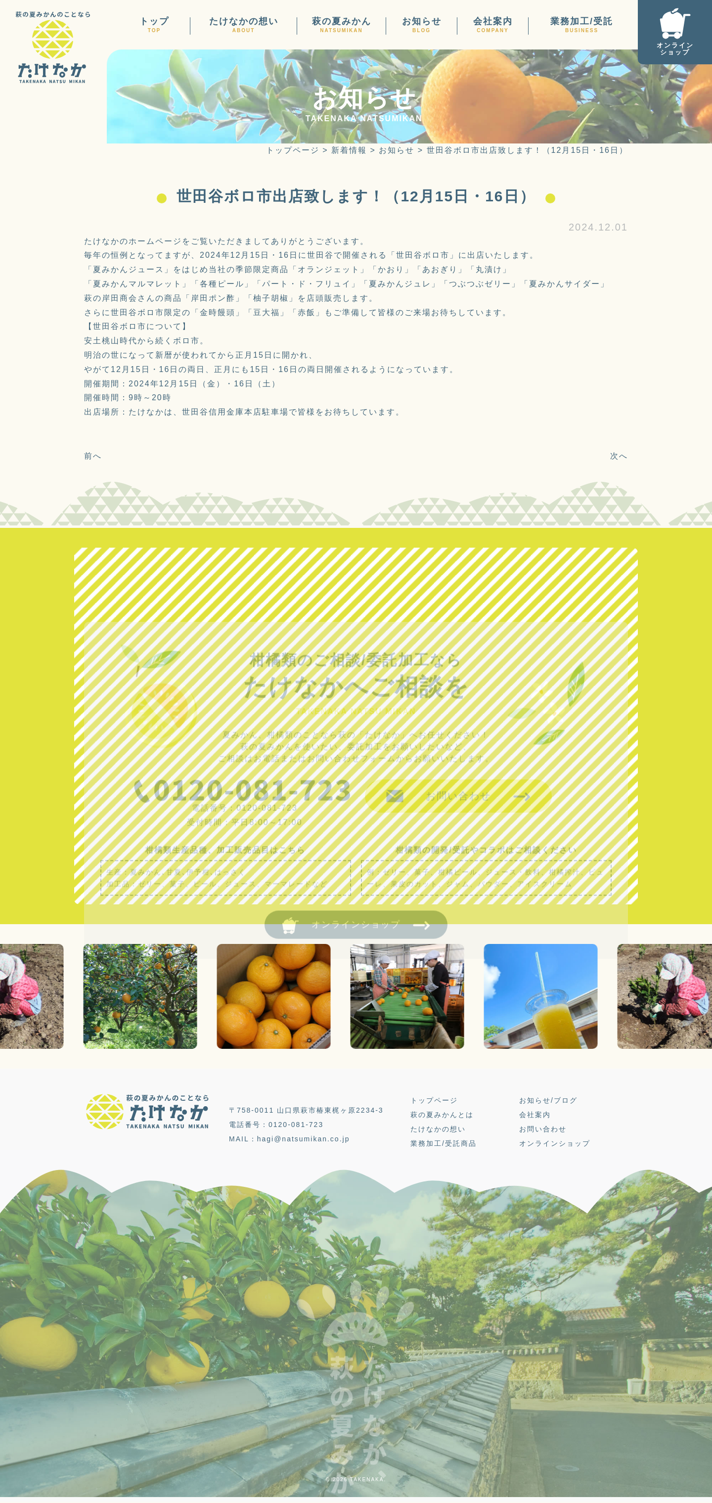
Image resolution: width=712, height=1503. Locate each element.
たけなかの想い (438, 1129)
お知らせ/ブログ (548, 1101)
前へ (93, 456)
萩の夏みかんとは (442, 1115)
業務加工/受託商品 (443, 1144)
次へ (619, 456)
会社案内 (535, 1115)
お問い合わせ (543, 1129)
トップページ (434, 1101)
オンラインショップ (554, 1144)
